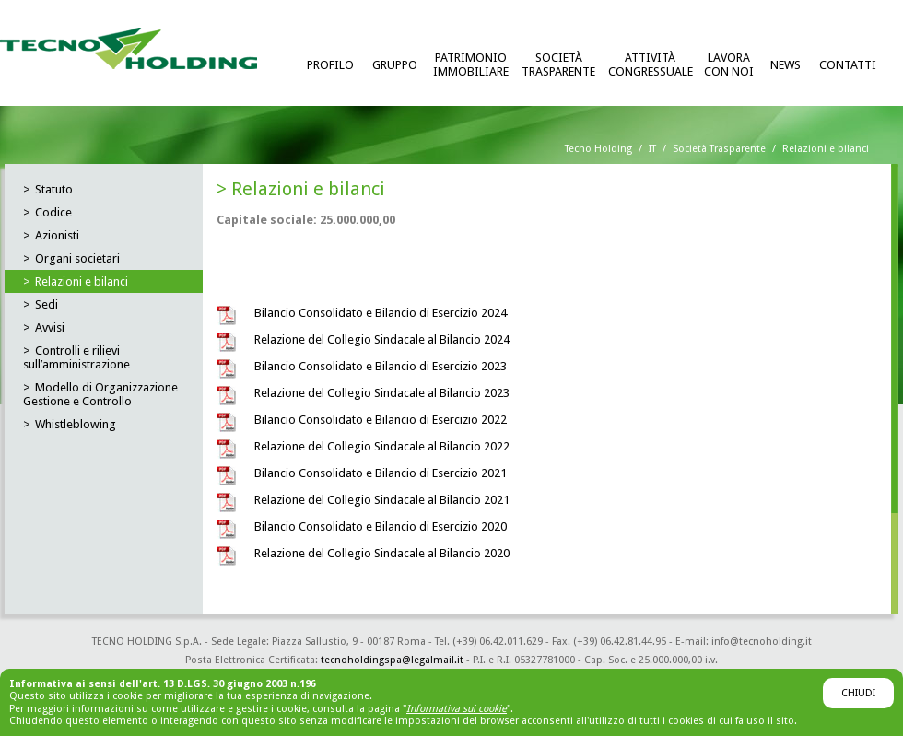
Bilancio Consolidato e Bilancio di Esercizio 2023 (380, 366)
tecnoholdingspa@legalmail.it (392, 660)
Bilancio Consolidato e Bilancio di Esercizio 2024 (380, 313)
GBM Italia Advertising (580, 678)
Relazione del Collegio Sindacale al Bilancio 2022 (382, 446)
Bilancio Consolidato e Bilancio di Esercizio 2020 (380, 526)
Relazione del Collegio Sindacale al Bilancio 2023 (382, 393)
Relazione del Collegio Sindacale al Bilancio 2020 (382, 553)
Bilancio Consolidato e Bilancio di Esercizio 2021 (380, 473)
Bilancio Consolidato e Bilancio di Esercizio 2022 (380, 419)
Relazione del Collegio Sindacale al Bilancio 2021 (382, 500)
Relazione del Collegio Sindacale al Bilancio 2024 (382, 339)
